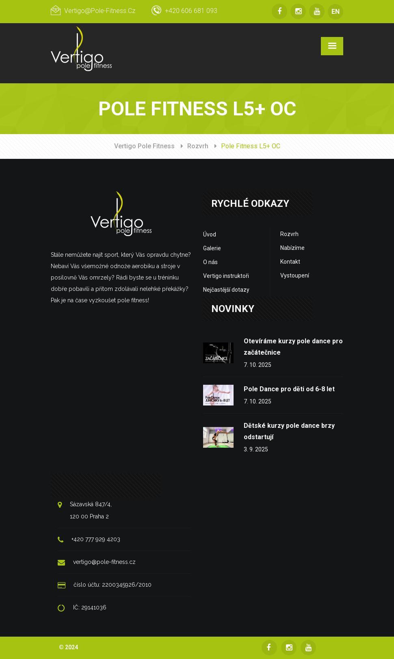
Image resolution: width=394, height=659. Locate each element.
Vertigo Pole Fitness (144, 146)
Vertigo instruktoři (226, 276)
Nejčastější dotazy (226, 289)
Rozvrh (197, 146)
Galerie (212, 248)
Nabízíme (292, 248)
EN (335, 11)
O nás (210, 262)
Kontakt (290, 261)
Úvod (209, 234)
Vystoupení (294, 275)
